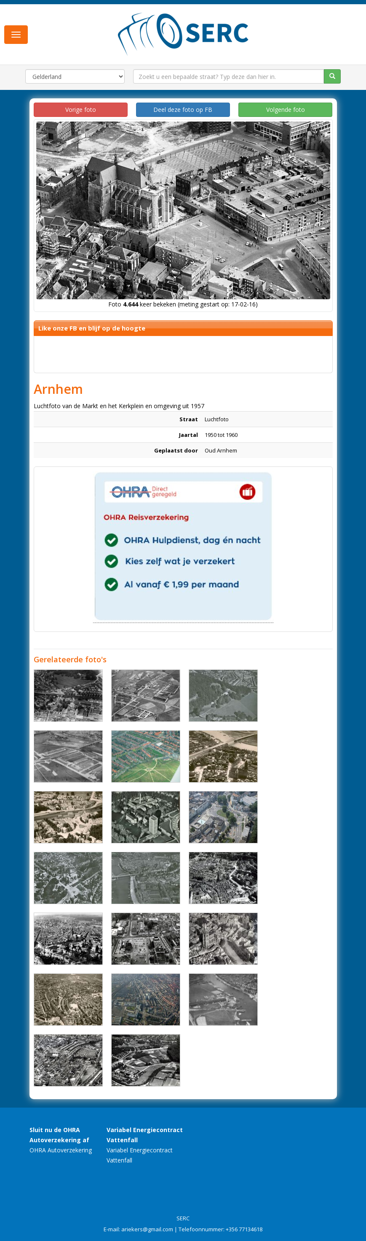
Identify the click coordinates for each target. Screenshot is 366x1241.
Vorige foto (80, 110)
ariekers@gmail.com (147, 1229)
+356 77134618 (244, 1229)
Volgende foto (285, 110)
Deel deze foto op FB (182, 110)
